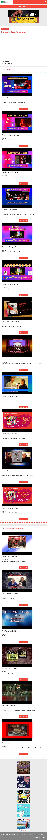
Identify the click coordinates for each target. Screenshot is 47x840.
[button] (17, 85)
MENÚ (23, 7)
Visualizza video (23, 108)
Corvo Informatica (42, 837)
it (45, 2)
